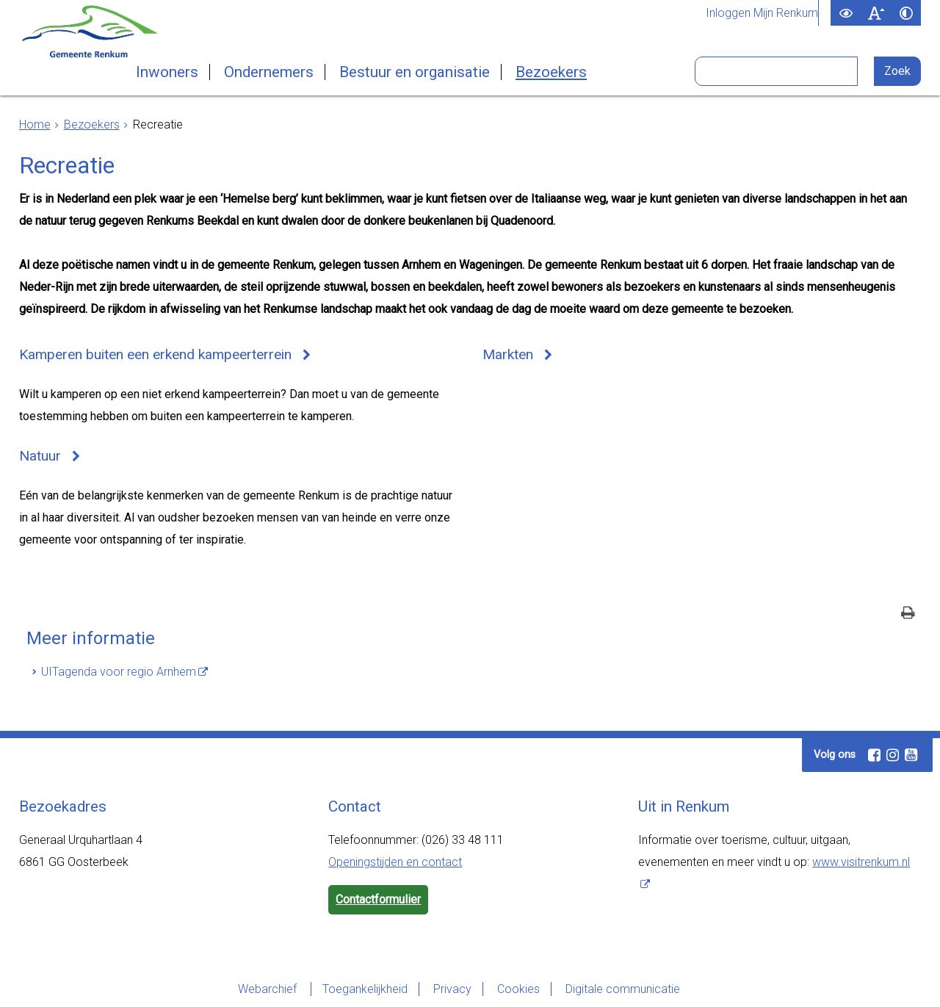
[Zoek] (898, 71)
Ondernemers (269, 72)
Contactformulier (378, 899)
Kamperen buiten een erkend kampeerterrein (155, 354)
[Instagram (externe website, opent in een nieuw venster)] (892, 755)
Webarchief (269, 989)
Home (35, 124)
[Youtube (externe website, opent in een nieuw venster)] (911, 755)
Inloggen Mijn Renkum (762, 13)
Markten (507, 354)
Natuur (40, 455)
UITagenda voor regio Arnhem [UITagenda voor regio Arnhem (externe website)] (118, 672)
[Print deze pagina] (908, 614)
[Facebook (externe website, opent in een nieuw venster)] (874, 755)
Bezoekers (551, 72)
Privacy (452, 989)
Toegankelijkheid (365, 989)
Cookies (518, 989)
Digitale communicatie (622, 989)
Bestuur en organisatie (414, 72)
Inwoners (167, 72)
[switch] (845, 13)
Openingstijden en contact (395, 862)
